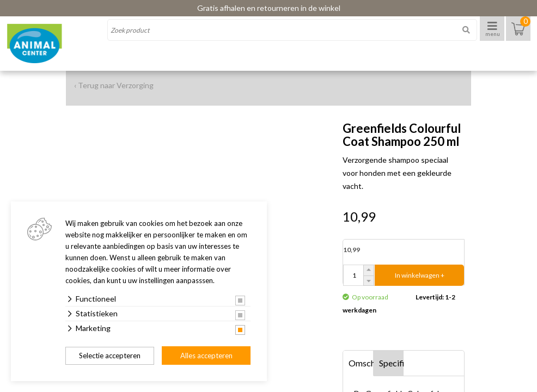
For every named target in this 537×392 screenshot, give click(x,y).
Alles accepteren (206, 355)
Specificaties (391, 363)
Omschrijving (361, 363)
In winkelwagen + (419, 275)
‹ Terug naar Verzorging (114, 85)
